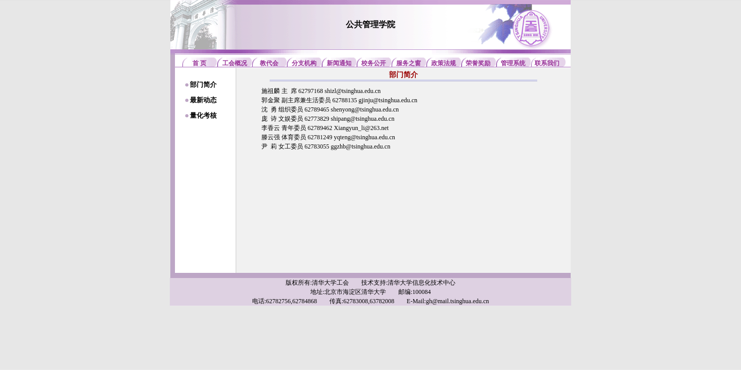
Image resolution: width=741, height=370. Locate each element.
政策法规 (443, 63)
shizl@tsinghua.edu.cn (353, 91)
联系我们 (547, 63)
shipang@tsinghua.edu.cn (363, 118)
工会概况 (234, 63)
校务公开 (373, 63)
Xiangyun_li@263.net (361, 128)
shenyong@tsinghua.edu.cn (365, 109)
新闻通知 (339, 63)
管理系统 (513, 63)
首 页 (199, 63)
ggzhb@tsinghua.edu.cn (361, 146)
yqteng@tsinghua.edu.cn (364, 137)
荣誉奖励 (478, 63)
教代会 (269, 63)
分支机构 (304, 63)
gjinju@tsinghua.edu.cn (388, 100)
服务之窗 (408, 63)
